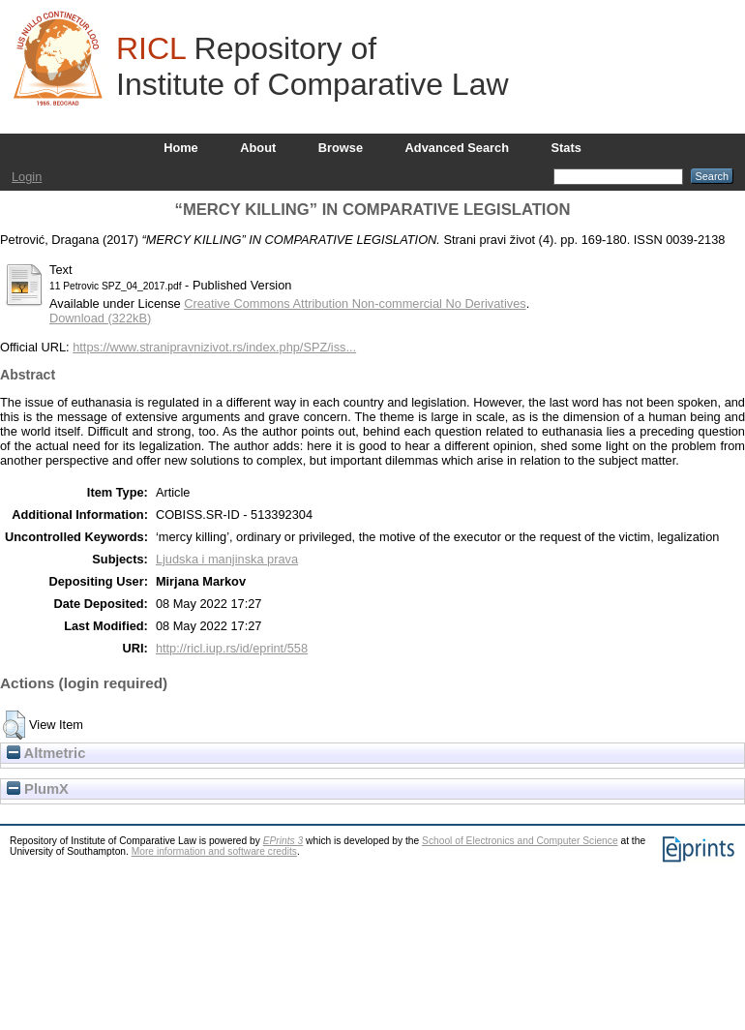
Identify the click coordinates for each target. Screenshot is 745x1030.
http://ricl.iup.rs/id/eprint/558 (232, 648)
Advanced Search (457, 147)
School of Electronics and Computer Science (520, 840)
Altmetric (46, 753)
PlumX (38, 789)
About (258, 147)
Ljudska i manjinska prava (227, 559)
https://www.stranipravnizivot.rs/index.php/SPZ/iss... (214, 347)
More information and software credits (214, 851)
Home (181, 147)
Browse (340, 147)
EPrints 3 (283, 840)
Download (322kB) (100, 318)
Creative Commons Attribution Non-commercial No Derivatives (354, 303)
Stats (566, 147)
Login (27, 176)
